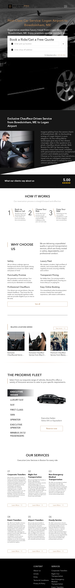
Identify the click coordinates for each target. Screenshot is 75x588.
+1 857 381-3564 (60, 55)
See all (37, 304)
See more (60, 328)
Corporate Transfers (59, 571)
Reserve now (51, 428)
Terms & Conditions (41, 580)
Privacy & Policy (39, 583)
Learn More (17, 505)
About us (37, 571)
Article (36, 574)
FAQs (35, 577)
